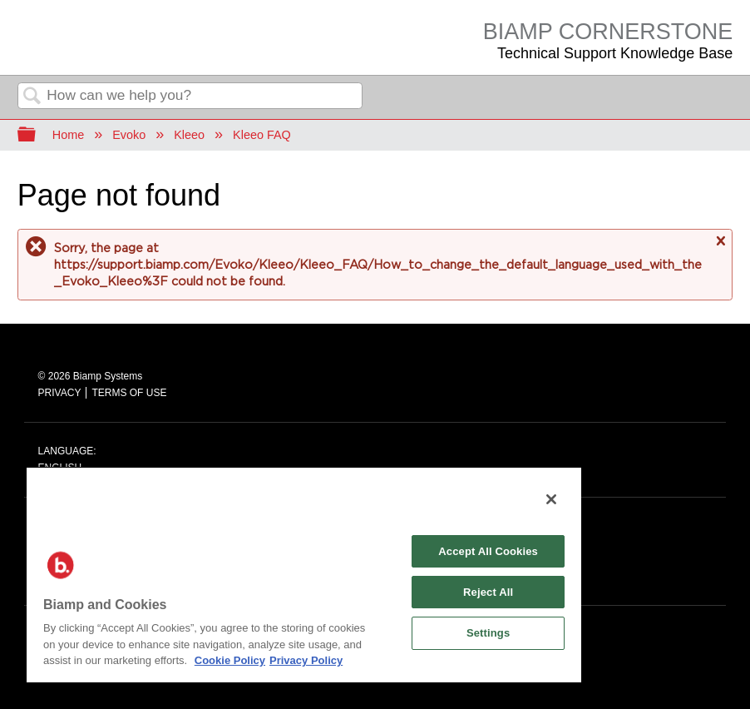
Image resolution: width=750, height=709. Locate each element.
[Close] (551, 499)
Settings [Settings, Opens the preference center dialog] (488, 633)
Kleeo (189, 134)
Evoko (129, 134)
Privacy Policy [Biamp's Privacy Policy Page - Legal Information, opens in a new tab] (306, 660)
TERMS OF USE (128, 393)
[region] (304, 574)
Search (32, 97)
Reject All (488, 592)
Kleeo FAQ (262, 134)
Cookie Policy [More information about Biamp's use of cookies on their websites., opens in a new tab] (230, 660)
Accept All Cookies (488, 551)
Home (68, 134)
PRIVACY (59, 393)
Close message (720, 248)
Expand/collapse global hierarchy (37, 135)
